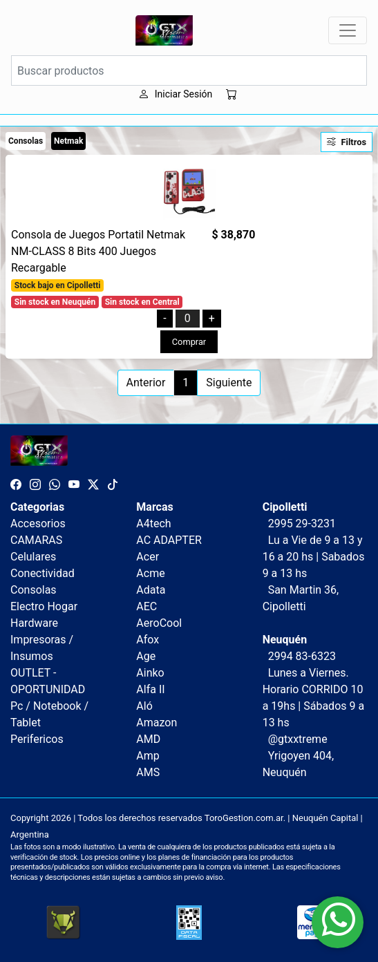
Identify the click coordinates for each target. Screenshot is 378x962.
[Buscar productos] (189, 70)
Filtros (346, 142)
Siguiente (229, 382)
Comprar (189, 342)
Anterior (146, 382)
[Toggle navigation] (347, 30)
